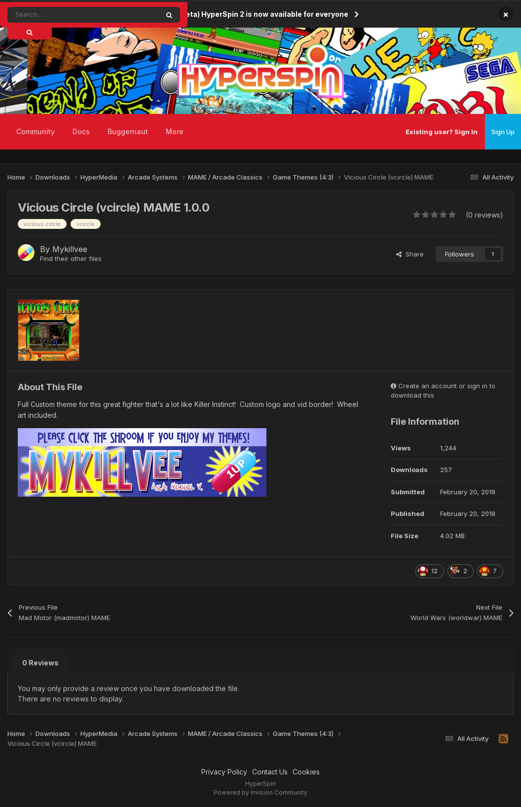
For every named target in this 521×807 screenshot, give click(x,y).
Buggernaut (128, 131)
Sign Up (503, 132)
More (175, 131)
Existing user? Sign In (442, 132)
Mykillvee (69, 249)
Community (35, 131)
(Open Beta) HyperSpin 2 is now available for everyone (253, 14)
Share (410, 254)
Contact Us (270, 772)
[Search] (60, 15)
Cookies (306, 772)
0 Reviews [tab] (40, 663)
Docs (81, 131)
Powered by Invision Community (260, 792)
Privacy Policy (224, 772)
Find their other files (71, 258)
